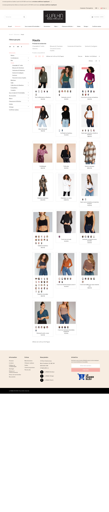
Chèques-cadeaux (29, 363)
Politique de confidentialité (12, 366)
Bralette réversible (43, 294)
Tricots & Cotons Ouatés (55, 49)
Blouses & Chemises (56, 46)
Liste (42, 56)
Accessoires (19, 95)
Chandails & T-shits (38, 46)
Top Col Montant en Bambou (43, 97)
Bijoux (19, 98)
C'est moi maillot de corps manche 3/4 (89, 285)
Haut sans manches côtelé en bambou (89, 133)
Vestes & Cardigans (91, 46)
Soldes (11, 104)
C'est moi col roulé (66, 239)
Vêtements (17, 34)
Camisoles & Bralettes (74, 46)
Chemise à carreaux (42, 198)
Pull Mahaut (43, 166)
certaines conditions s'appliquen (48, 4)
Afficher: (91, 61)
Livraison (11, 363)
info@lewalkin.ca (44, 368)
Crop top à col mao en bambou (89, 97)
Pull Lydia (66, 166)
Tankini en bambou (43, 245)
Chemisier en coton (66, 198)
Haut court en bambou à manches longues (89, 202)
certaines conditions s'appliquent (41, 1)
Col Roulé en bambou (66, 133)
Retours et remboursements (13, 371)
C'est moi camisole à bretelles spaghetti (66, 330)
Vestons (35, 48)
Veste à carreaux (89, 166)
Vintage (19, 107)
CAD (97, 8)
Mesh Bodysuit (43, 129)
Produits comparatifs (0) (38, 52)
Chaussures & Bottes (19, 101)
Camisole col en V (66, 97)
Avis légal (11, 368)
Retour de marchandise (15, 374)
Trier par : (80, 56)
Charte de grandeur (30, 367)
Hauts (22, 34)
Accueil (11, 34)
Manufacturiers (28, 360)
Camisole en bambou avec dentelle (89, 240)
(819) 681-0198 (44, 365)
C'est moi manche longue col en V (66, 284)
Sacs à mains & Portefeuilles (19, 93)
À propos (11, 360)
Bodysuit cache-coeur (43, 333)
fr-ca (104, 8)
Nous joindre (12, 376)
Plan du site (28, 369)
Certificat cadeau (14, 110)
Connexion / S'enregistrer (86, 8)
